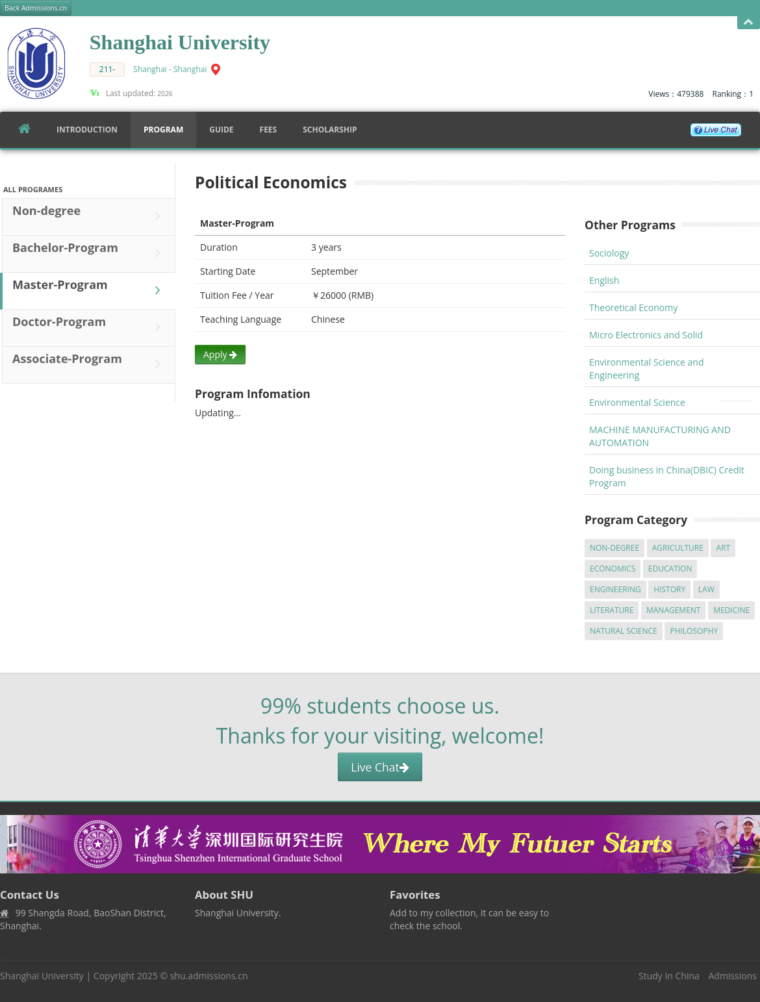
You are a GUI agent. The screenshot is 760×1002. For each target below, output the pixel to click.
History (669, 589)
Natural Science (623, 630)
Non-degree (89, 216)
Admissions (733, 976)
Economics (612, 568)
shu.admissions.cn (209, 976)
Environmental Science (637, 402)
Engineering (615, 589)
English (604, 280)
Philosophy (694, 630)
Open (749, 22)
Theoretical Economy (633, 307)
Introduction (87, 129)
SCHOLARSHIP (330, 129)
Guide (221, 129)
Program (163, 129)
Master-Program (89, 290)
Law (706, 589)
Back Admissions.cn (36, 7)
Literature (611, 610)
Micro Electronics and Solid (646, 335)
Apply (220, 354)
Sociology (609, 253)
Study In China (669, 976)
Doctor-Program (89, 327)
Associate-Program (89, 364)
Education (670, 568)
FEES (268, 129)
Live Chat (380, 767)
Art (723, 547)
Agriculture (677, 547)
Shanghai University (42, 976)
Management (673, 610)
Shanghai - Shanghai (170, 69)
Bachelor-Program (89, 253)
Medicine (731, 610)
